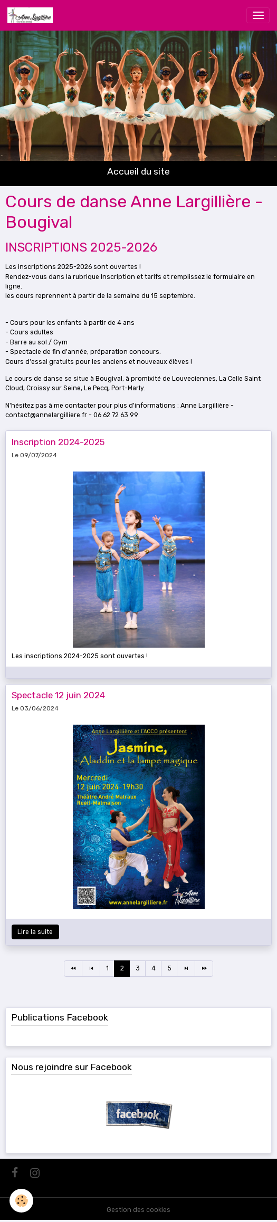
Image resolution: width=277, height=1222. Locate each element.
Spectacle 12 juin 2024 (58, 695)
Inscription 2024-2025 (58, 442)
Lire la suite (35, 932)
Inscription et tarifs (131, 277)
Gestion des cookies (138, 1210)
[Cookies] (21, 1201)
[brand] (31, 15)
